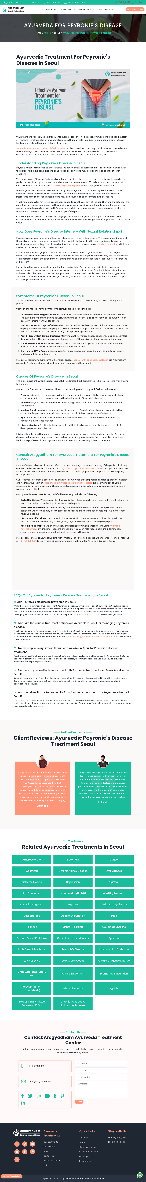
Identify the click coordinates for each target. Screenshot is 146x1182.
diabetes (56, 185)
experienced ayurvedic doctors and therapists (67, 482)
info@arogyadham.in (40, 1081)
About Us (83, 1137)
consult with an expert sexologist (91, 359)
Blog (89, 9)
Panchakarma (79, 9)
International (85, 1161)
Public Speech (85, 1156)
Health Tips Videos (51, 1160)
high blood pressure (72, 185)
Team (82, 1142)
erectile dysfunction (107, 244)
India (45, 1165)
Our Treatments (50, 1142)
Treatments (66, 9)
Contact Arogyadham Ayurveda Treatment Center (93, 636)
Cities (47, 32)
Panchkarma (49, 1146)
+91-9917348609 (36, 1066)
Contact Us (108, 9)
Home (41, 9)
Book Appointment (135, 9)
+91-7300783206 (28, 541)
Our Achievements (87, 1147)
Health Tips (97, 9)
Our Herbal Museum (88, 1151)
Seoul (57, 32)
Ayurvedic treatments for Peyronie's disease (39, 148)
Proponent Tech (97, 1178)
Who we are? (52, 9)
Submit (79, 1102)
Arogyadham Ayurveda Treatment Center (81, 468)
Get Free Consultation (11, 1176)
